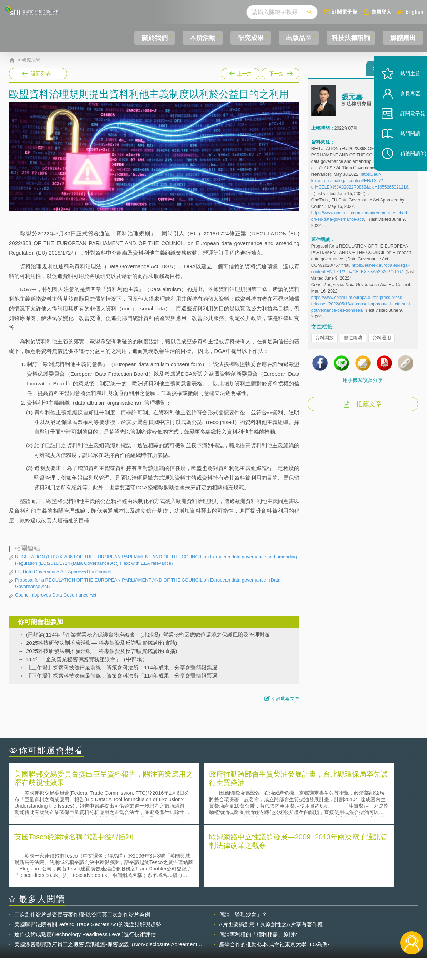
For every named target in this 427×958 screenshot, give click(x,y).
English (414, 12)
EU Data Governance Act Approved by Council (63, 571)
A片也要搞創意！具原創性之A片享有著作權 (271, 860)
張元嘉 (352, 101)
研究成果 (248, 38)
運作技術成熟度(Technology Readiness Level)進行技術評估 (85, 870)
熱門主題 (402, 90)
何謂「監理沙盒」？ (243, 850)
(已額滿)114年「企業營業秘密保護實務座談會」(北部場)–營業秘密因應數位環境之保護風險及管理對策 (148, 635)
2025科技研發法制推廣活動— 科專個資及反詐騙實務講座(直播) (101, 651)
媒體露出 (403, 38)
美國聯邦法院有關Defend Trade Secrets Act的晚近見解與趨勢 (87, 860)
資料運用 (381, 342)
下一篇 (280, 72)
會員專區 (402, 110)
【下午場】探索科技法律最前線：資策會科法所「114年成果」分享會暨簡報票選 (121, 676)
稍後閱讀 (406, 170)
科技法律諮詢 (349, 38)
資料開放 (324, 342)
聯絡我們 (215, 929)
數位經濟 (353, 342)
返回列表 (41, 73)
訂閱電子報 (344, 12)
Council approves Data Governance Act (55, 595)
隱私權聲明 (217, 919)
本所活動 (200, 38)
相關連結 (357, 919)
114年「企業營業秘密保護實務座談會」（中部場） (87, 659)
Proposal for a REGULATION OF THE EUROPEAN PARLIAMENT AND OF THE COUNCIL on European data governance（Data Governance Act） (147, 583)
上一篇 (240, 72)
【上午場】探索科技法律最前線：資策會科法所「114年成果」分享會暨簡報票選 (121, 667)
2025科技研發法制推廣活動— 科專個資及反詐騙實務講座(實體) (101, 643)
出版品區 (295, 38)
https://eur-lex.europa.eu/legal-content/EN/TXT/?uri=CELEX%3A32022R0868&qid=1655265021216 (359, 185)
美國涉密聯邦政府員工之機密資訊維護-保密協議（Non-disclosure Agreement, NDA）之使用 (106, 880)
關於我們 (153, 38)
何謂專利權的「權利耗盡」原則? (258, 870)
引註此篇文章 (285, 698)
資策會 (315, 919)
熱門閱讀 (402, 150)
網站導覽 (259, 929)
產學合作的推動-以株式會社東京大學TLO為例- (274, 880)
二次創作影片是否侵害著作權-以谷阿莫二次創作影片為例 (82, 850)
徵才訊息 (259, 919)
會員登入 (381, 12)
